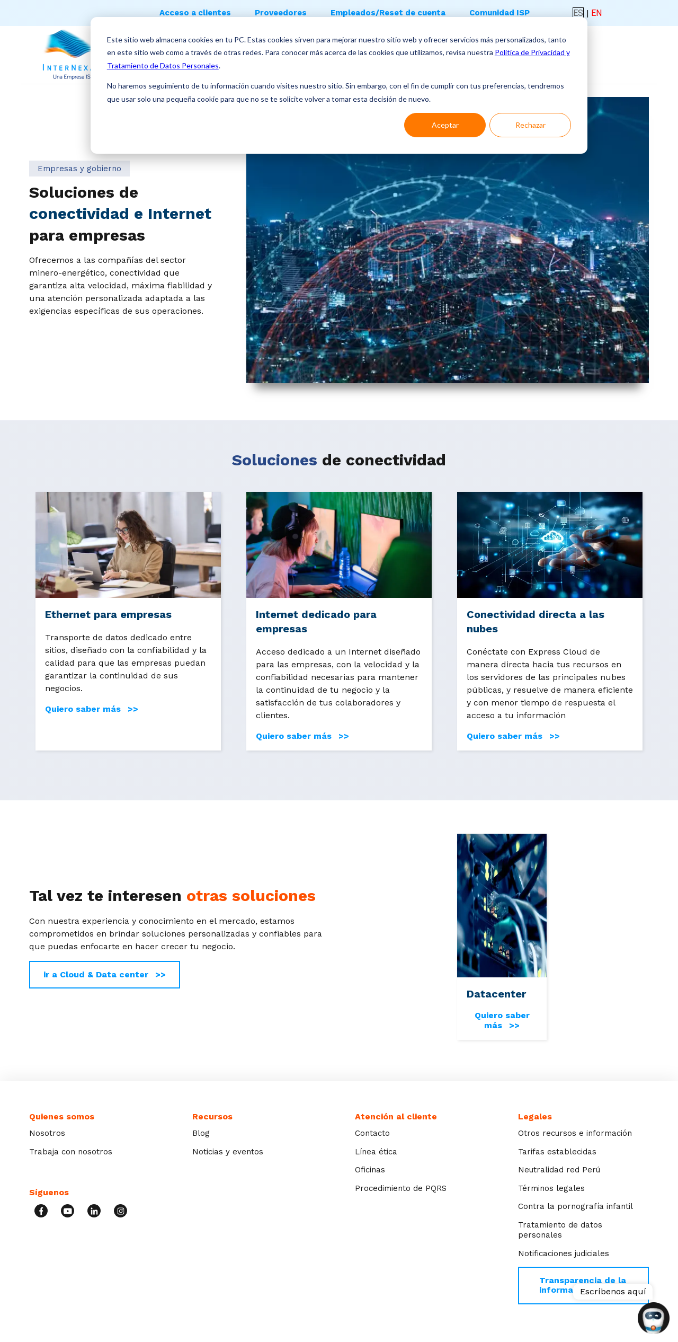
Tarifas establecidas (557, 1151)
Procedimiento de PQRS (401, 1188)
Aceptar (445, 124)
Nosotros (47, 1133)
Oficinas (370, 1170)
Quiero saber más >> (91, 709)
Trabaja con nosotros (70, 1151)
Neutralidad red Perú (559, 1170)
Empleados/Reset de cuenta (388, 12)
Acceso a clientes (195, 12)
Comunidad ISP (499, 12)
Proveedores (281, 12)
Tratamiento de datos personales (560, 1230)
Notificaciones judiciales (563, 1253)
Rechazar (530, 124)
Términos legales (551, 1188)
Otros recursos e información (575, 1133)
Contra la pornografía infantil (575, 1206)
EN (596, 13)
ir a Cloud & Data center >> (104, 974)
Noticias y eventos (227, 1151)
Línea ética (376, 1151)
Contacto (372, 1133)
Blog (201, 1133)
